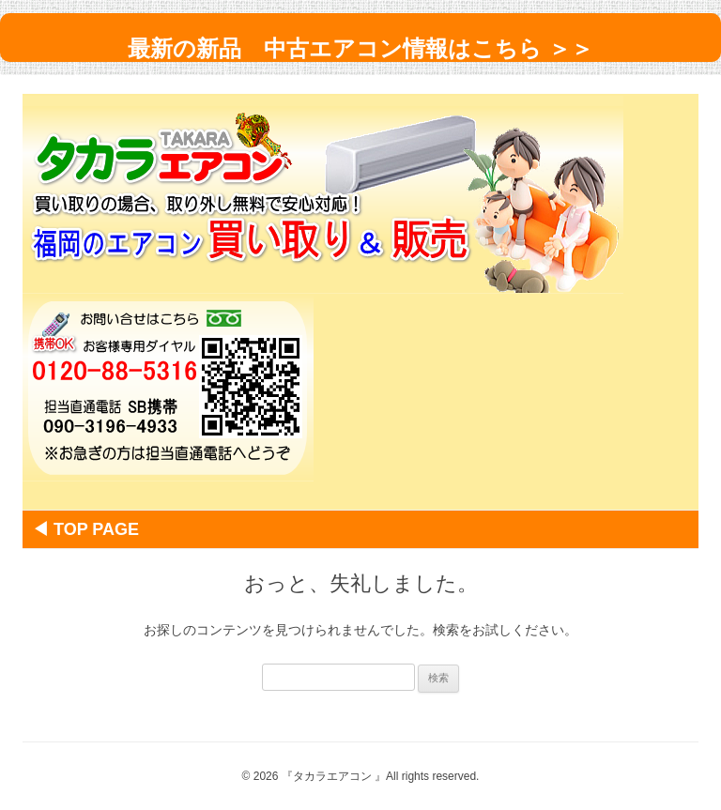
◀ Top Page (94, 529)
